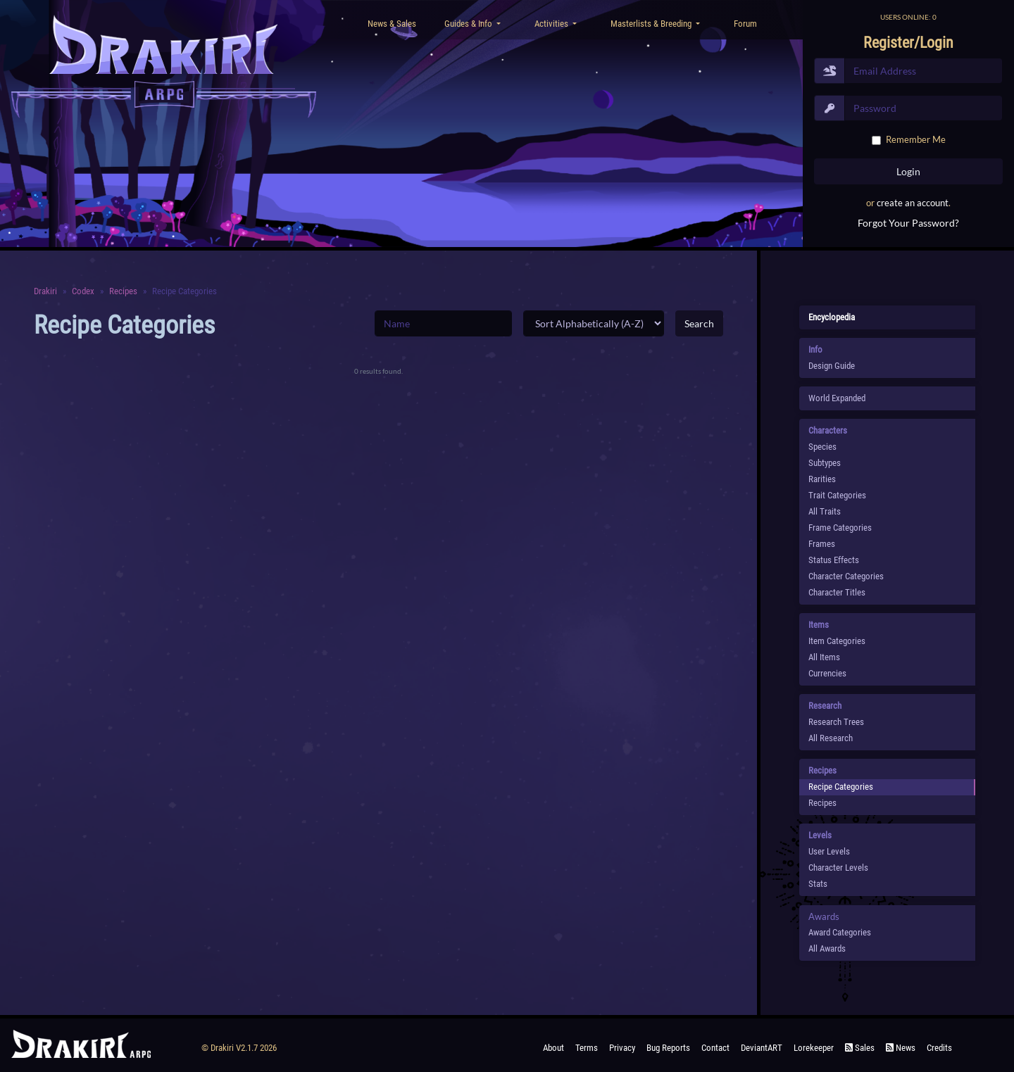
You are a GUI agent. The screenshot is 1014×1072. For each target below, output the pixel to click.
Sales (860, 1047)
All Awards (827, 948)
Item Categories (836, 641)
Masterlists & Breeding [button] (652, 23)
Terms (586, 1047)
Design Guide (831, 365)
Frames (821, 543)
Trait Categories (837, 495)
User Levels (829, 851)
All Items (824, 657)
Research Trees (836, 722)
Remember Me (916, 139)
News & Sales (392, 23)
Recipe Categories (840, 786)
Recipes (123, 291)
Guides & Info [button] (469, 23)
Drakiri (45, 291)
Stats (817, 883)
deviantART (761, 1047)
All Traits (824, 511)
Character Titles (836, 592)
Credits (939, 1047)
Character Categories (846, 576)
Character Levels (838, 867)
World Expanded (836, 398)
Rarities (822, 479)
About (553, 1047)
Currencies (827, 673)
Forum (745, 23)
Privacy (622, 1047)
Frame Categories (840, 527)
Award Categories (839, 932)
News (900, 1047)
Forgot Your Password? (908, 223)
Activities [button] (552, 23)
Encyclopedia (831, 317)
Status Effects (833, 560)
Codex (83, 291)
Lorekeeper (814, 1047)
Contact (715, 1047)
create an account (913, 202)
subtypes (824, 463)
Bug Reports (668, 1047)
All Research (830, 738)
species (822, 446)
